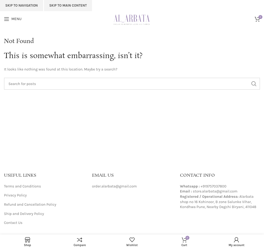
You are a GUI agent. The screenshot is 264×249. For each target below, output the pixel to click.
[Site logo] (132, 18)
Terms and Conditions (22, 186)
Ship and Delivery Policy (24, 214)
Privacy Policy (15, 195)
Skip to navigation (21, 5)
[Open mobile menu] (12, 19)
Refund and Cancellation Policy (30, 204)
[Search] (132, 84)
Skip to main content (68, 5)
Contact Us (13, 222)
